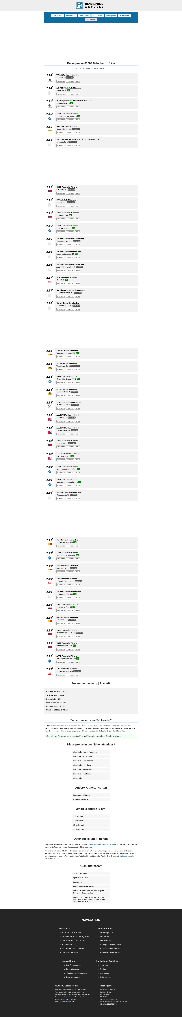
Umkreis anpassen (99, 68)
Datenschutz (105, 977)
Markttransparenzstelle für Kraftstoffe (102, 844)
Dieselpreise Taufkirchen (82, 769)
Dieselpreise (111, 16)
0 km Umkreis (78, 816)
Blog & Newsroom (73, 965)
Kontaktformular (128, 856)
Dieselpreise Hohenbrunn (82, 756)
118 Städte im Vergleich (111, 948)
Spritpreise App (72, 969)
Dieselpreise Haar (80, 778)
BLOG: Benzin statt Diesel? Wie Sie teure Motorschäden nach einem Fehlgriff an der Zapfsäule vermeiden (89, 899)
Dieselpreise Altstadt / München (85, 752)
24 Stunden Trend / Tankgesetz (75, 937)
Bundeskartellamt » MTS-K (64, 1001)
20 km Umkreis (78, 829)
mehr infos (61, 81)
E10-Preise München (81, 799)
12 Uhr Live (91, 20)
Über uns (104, 965)
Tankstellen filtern (83, 68)
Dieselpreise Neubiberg (82, 765)
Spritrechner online (70, 945)
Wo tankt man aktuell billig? (83, 886)
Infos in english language (76, 973)
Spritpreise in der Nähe (81, 878)
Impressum (104, 973)
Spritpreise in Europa (110, 952)
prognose (70, 81)
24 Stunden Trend (80, 873)
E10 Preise (97, 16)
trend (78, 81)
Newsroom (124, 16)
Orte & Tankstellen (70, 952)
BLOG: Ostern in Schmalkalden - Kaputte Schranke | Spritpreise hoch (88, 892)
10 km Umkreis (78, 825)
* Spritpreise (57, 16)
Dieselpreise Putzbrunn (82, 774)
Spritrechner (77, 882)
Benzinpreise (84, 16)
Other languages (72, 977)
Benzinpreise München (81, 795)
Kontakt (103, 969)
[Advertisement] (91, 40)
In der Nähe (70, 16)
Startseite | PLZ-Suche (71, 933)
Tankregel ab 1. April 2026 (73, 941)
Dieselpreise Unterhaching (83, 761)
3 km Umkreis (78, 821)
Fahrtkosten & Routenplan (73, 948)
